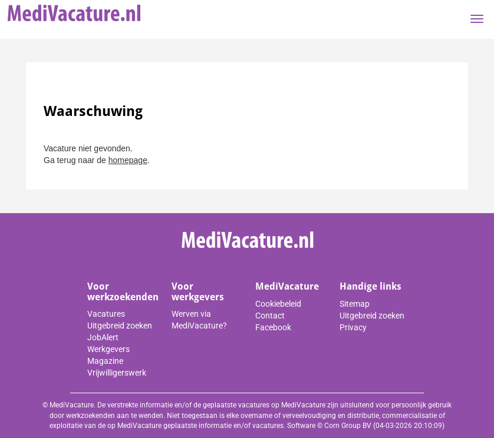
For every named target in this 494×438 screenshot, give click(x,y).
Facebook (273, 327)
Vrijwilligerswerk (116, 372)
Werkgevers (108, 349)
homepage (127, 160)
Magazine (105, 361)
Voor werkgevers (198, 292)
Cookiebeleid (278, 303)
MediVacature (287, 286)
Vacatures (106, 313)
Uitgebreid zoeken (119, 325)
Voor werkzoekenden (123, 292)
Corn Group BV (347, 426)
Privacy (353, 327)
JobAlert (102, 337)
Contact (270, 315)
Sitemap (355, 303)
